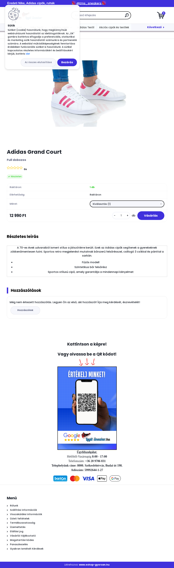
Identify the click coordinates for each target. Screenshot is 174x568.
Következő (154, 27)
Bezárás (67, 62)
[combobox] (127, 203)
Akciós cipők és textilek (114, 27)
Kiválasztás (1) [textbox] (102, 204)
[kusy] (121, 215)
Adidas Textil (85, 27)
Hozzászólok (25, 310)
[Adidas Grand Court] (87, 94)
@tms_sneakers (88, 3)
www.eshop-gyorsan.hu (94, 564)
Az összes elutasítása (38, 62)
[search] (127, 16)
